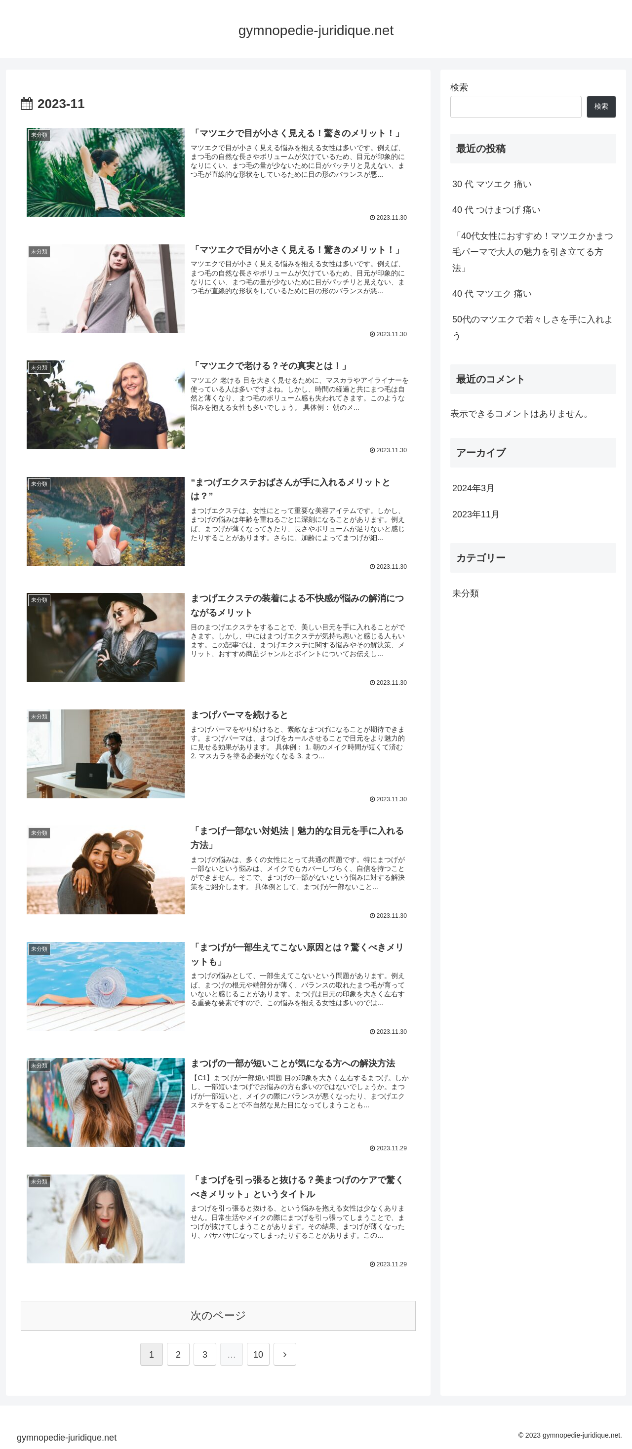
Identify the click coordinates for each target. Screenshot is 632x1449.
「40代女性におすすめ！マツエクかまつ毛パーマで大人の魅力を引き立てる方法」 (532, 252)
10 (258, 1354)
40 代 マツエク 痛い (492, 294)
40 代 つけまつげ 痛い (496, 210)
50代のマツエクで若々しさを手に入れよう (532, 327)
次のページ (218, 1315)
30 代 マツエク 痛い (492, 184)
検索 (459, 87)
